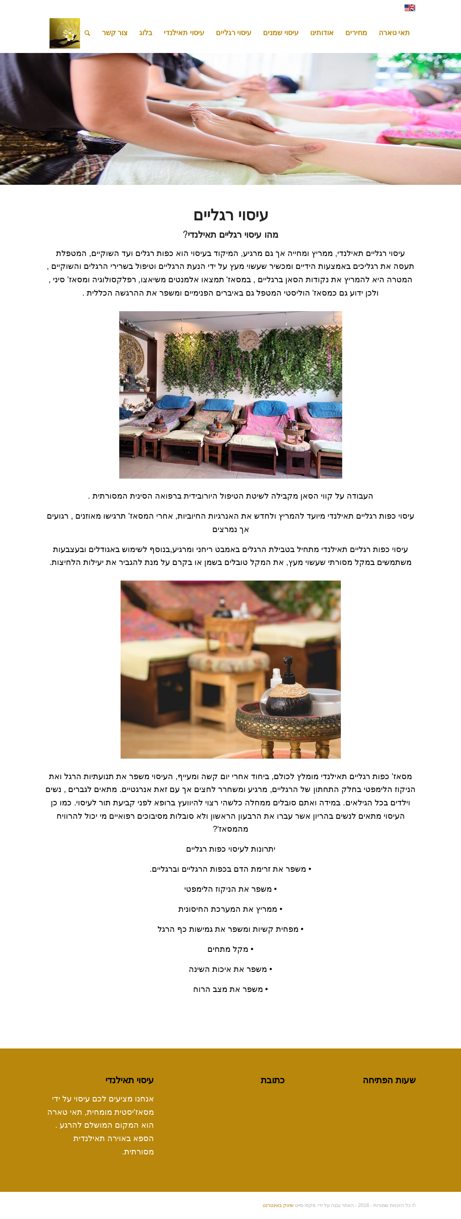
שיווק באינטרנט (278, 1205)
